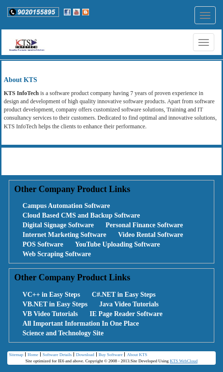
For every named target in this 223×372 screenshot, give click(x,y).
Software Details (56, 355)
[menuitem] (61, 206)
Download (84, 355)
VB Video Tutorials (50, 313)
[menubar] (111, 230)
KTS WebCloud (183, 360)
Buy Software (109, 355)
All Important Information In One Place (81, 323)
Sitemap (16, 354)
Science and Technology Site (63, 333)
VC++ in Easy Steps (51, 294)
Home (31, 355)
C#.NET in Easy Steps (124, 294)
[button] (33, 12)
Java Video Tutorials (129, 304)
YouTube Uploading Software (117, 244)
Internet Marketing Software (64, 234)
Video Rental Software (150, 234)
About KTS (135, 355)
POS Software (43, 244)
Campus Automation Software (66, 205)
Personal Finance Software (144, 225)
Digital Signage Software (58, 225)
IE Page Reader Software (126, 313)
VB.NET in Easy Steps (55, 304)
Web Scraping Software (57, 254)
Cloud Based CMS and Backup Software (81, 215)
